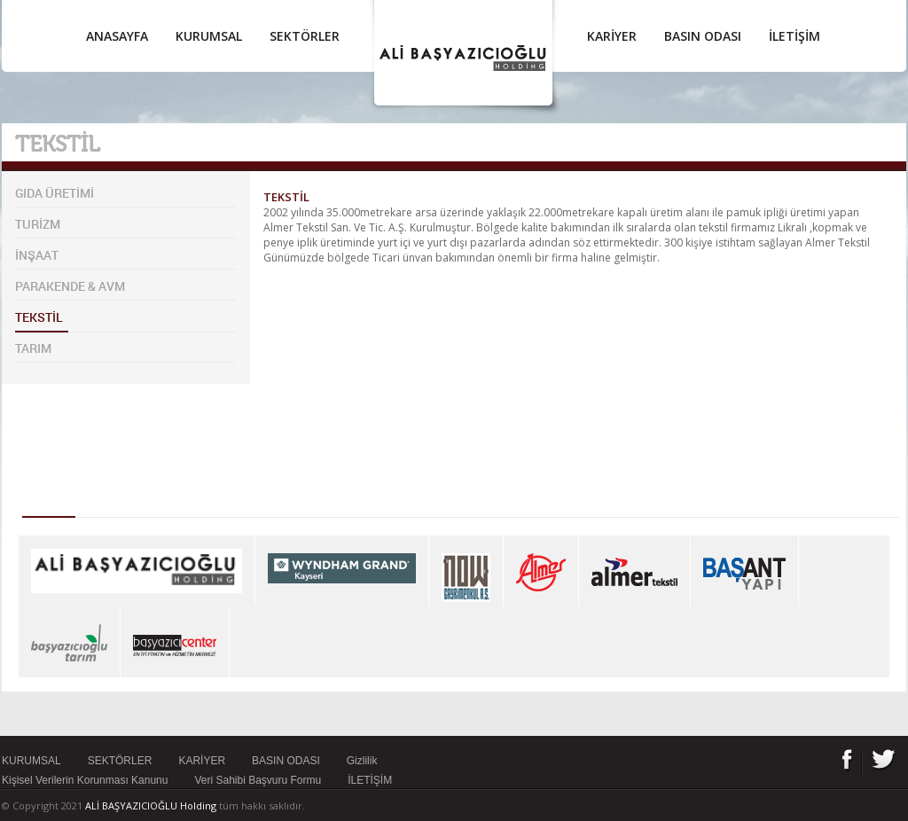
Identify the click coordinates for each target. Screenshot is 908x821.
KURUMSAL (209, 35)
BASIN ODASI (702, 35)
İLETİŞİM (794, 35)
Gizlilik (362, 761)
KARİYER (612, 35)
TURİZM (37, 223)
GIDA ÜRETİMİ (54, 192)
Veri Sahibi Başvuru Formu (257, 780)
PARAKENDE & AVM (70, 286)
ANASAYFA (117, 35)
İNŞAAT (37, 254)
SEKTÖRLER (305, 35)
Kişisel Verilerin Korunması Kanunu (85, 780)
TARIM (33, 348)
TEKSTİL (39, 317)
